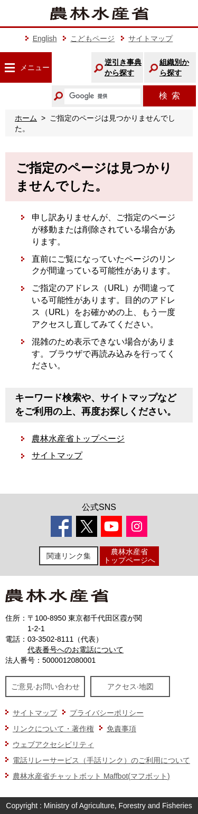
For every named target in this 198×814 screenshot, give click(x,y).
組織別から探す (174, 67)
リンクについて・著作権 (53, 728)
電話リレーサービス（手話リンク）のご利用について (101, 760)
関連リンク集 (68, 556)
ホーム (26, 118)
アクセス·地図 (130, 686)
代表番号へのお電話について (75, 649)
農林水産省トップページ (78, 438)
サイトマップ (150, 38)
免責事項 (121, 728)
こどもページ (92, 38)
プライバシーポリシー (107, 713)
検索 (169, 95)
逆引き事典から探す (123, 67)
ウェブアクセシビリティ (53, 744)
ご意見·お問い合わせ (45, 686)
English (45, 38)
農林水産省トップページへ (129, 555)
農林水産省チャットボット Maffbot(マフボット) (91, 776)
